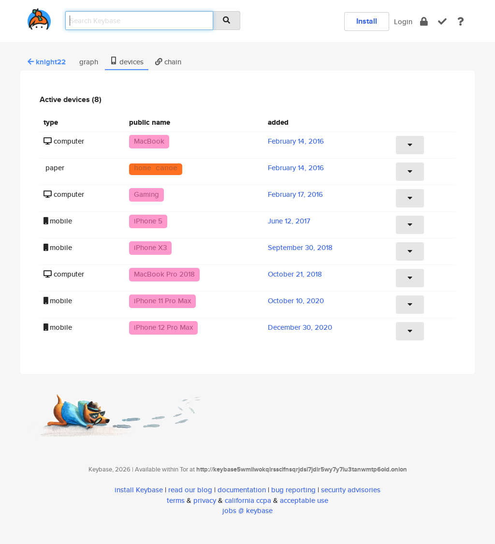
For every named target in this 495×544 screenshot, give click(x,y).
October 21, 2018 (295, 274)
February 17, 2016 (295, 194)
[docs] (460, 21)
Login (403, 21)
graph (87, 62)
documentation (242, 490)
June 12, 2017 (289, 221)
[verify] (442, 21)
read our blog (190, 490)
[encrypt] (424, 21)
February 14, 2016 (296, 141)
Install (366, 21)
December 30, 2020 (300, 327)
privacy (204, 500)
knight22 (47, 62)
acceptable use (304, 500)
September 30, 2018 (300, 247)
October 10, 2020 (296, 300)
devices (127, 62)
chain (168, 62)
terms (176, 500)
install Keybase (139, 490)
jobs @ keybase (247, 510)
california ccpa (248, 500)
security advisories (350, 490)
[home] (39, 17)
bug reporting (293, 490)
